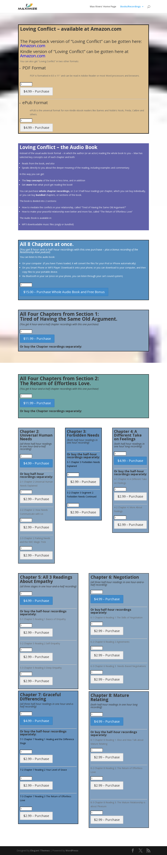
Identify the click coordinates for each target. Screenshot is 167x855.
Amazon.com (32, 45)
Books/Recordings (130, 6)
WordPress (72, 850)
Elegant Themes (40, 850)
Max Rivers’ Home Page (103, 6)
